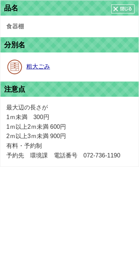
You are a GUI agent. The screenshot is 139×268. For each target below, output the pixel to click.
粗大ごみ (38, 66)
